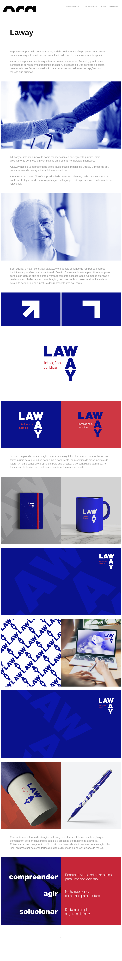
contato (113, 6)
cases (103, 6)
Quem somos (72, 6)
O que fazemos (89, 6)
